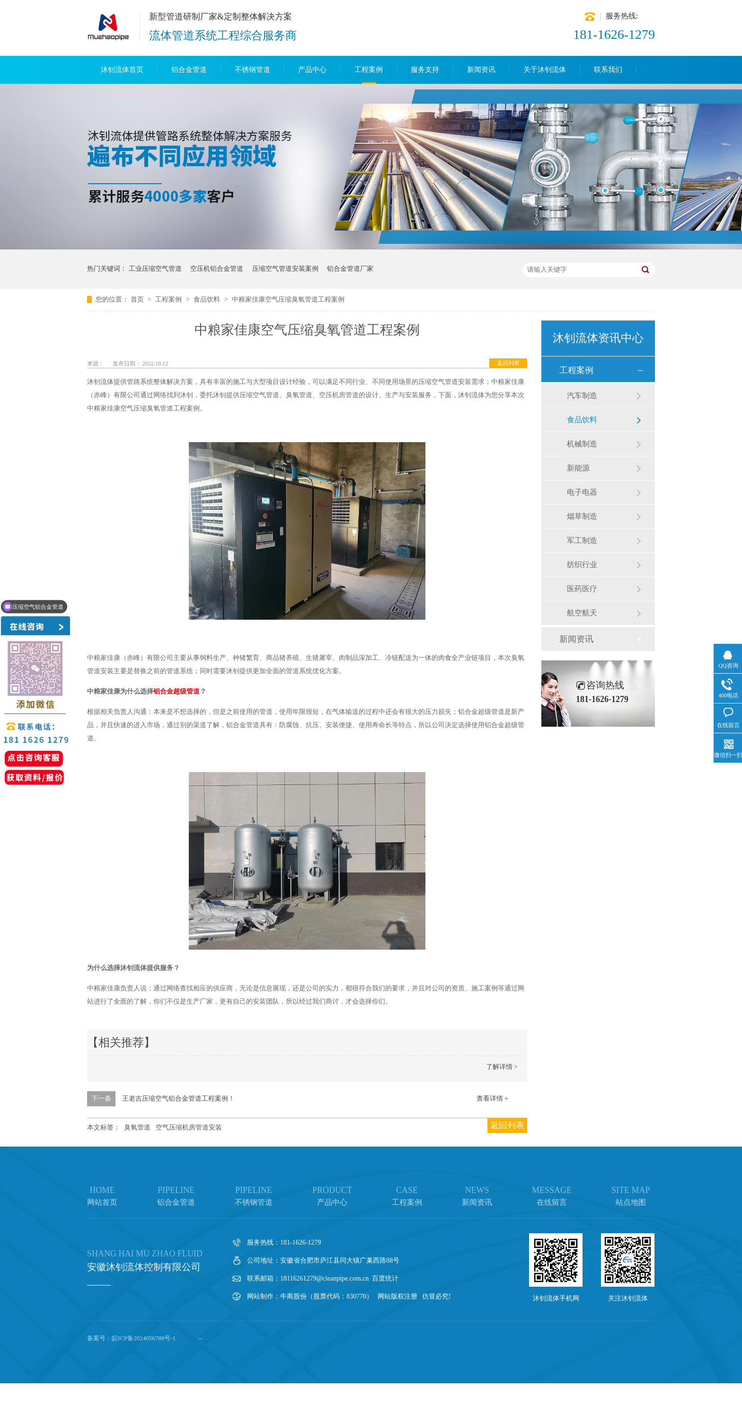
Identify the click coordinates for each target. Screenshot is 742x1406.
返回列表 (508, 363)
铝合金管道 (189, 69)
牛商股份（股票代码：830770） (326, 1296)
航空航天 (582, 613)
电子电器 (582, 492)
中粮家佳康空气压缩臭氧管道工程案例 (288, 299)
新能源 (578, 468)
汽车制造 (582, 396)
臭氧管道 (137, 1127)
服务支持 (425, 69)
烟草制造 (582, 516)
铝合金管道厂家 (350, 268)
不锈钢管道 (252, 69)
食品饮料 (208, 299)
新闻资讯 (481, 69)
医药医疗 (582, 589)
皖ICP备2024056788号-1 (144, 1338)
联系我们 (608, 69)
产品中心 (312, 69)
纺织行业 (582, 565)
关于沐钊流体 (544, 69)
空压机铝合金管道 (216, 268)
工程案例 (368, 69)
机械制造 (582, 444)
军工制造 (582, 540)
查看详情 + (492, 1098)
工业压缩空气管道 (155, 268)
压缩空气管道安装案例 (285, 268)
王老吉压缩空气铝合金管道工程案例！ (178, 1098)
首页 (138, 299)
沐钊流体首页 (122, 69)
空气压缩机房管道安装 (189, 1127)
